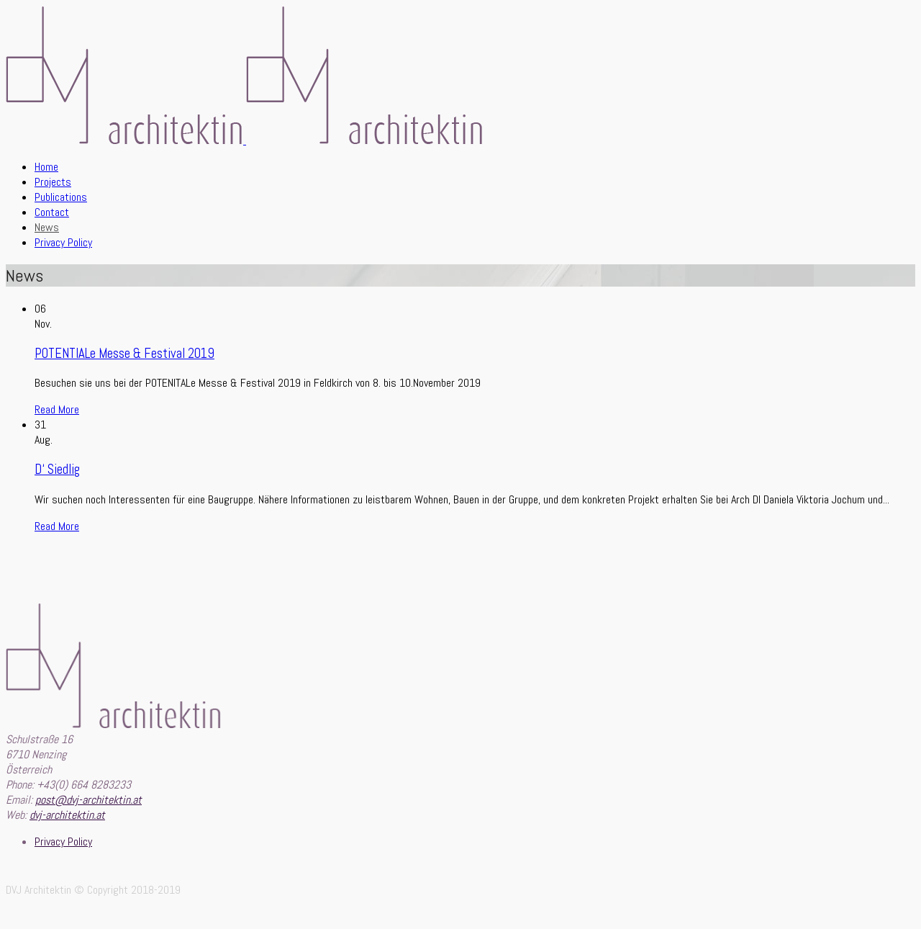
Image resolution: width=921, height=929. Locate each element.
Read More (57, 409)
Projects (53, 181)
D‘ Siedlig (57, 469)
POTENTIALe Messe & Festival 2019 (124, 353)
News (47, 227)
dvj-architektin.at (67, 814)
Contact (52, 212)
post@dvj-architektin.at (88, 799)
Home (46, 166)
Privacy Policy (63, 242)
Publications (61, 197)
